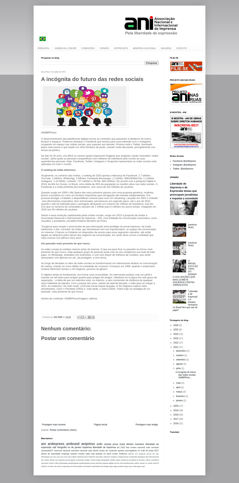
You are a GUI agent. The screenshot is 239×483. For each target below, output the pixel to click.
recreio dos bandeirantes (124, 463)
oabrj (56, 463)
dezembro (181, 351)
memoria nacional (62, 450)
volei (148, 447)
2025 (176, 329)
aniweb (107, 444)
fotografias (105, 460)
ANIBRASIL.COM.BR (65, 48)
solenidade (95, 466)
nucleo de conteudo (108, 450)
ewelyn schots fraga (92, 460)
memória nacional (79, 450)
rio (139, 450)
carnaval (155, 447)
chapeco (114, 457)
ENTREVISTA (121, 48)
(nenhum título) (192, 226)
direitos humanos (135, 444)
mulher (51, 463)
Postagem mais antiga (147, 424)
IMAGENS (166, 48)
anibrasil (72, 444)
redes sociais (139, 463)
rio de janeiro (74, 447)
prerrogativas (131, 450)
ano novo (64, 457)
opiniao (121, 450)
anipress (88, 444)
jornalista (132, 460)
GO (136, 454)
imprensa (87, 447)
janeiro (179, 400)
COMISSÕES (88, 48)
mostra (81, 454)
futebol (112, 460)
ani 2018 (121, 447)
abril (178, 387)
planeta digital (108, 463)
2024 (176, 334)
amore (148, 454)
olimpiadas (63, 463)
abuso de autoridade (50, 454)
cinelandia (133, 457)
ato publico (72, 457)
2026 (176, 325)
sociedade (87, 466)
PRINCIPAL (44, 48)
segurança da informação (72, 466)
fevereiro (180, 396)
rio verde (148, 463)
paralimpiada (73, 463)
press (115, 444)
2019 (176, 410)
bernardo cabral (102, 457)
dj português (70, 460)
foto (127, 447)
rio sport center (110, 454)
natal (87, 454)
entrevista (80, 460)
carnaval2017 (47, 450)
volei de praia (147, 450)
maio (178, 383)
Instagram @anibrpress (184, 164)
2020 (176, 406)
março (179, 391)
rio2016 (156, 463)
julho (178, 368)
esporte (73, 454)
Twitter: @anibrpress (183, 168)
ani (43, 444)
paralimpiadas (84, 463)
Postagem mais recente (54, 424)
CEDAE (131, 454)
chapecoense (123, 457)
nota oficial (93, 450)
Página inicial (100, 424)
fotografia (62, 447)
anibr (100, 444)
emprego (65, 454)
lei (138, 460)
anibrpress (56, 444)
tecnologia (105, 466)
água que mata (130, 466)
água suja (141, 466)
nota (93, 454)
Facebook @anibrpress (184, 161)
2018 (176, 414)
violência (123, 454)
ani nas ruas (55, 457)
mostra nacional (137, 447)
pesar (93, 463)
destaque (141, 457)
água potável (119, 466)
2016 (176, 423)
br (109, 457)
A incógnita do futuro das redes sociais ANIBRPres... (186, 375)
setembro (181, 359)
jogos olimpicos (122, 460)
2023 (176, 338)
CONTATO (181, 48)
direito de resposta (57, 460)
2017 (156, 450)
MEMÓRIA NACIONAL (144, 48)
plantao (99, 454)
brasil (122, 444)
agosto (179, 364)
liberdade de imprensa (104, 447)
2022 (176, 342)
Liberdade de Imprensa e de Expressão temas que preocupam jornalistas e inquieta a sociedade (184, 191)
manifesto (155, 460)
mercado (44, 463)
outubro (180, 355)
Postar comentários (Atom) (63, 430)
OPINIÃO (104, 48)
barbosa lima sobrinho (86, 457)
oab (54, 447)
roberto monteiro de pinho (51, 466)
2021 (176, 347)
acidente (142, 454)
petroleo (98, 463)
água (111, 466)
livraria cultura (144, 460)
